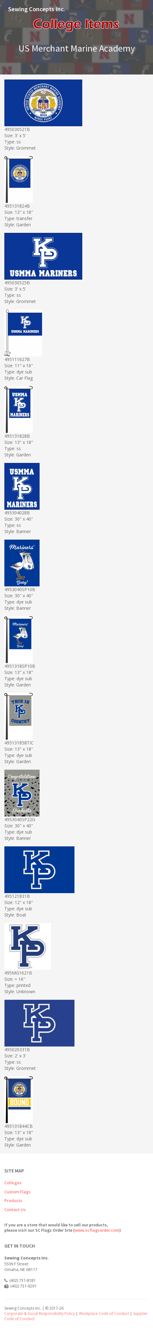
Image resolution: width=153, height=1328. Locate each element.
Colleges (13, 1183)
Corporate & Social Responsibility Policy (39, 1313)
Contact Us (15, 1209)
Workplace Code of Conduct (104, 1313)
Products (13, 1200)
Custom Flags (17, 1192)
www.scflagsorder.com (97, 1230)
